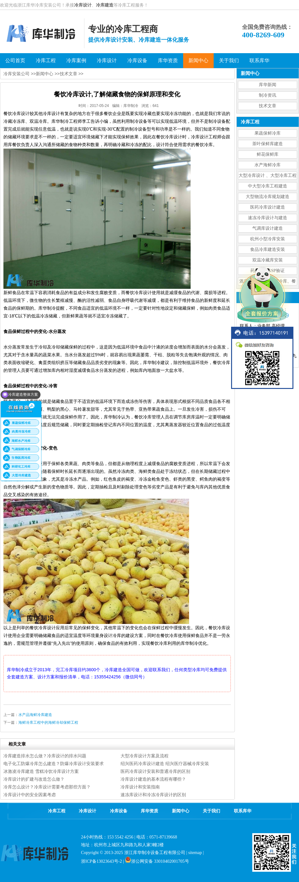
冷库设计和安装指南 (140, 786)
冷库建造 (104, 4)
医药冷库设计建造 (267, 207)
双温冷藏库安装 (267, 260)
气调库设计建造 (267, 228)
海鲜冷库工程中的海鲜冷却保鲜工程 (48, 722)
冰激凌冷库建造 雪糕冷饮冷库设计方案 (41, 771)
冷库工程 (56, 811)
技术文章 (267, 106)
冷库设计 (83, 4)
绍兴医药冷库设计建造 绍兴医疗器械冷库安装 (165, 763)
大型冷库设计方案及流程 (144, 755)
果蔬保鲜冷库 (267, 133)
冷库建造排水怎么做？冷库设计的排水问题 (44, 755)
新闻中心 (44, 73)
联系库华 (242, 811)
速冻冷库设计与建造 (267, 217)
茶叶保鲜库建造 (267, 143)
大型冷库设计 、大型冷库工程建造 (268, 176)
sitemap (195, 852)
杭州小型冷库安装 (267, 239)
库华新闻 (267, 84)
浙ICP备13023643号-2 (101, 861)
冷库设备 (118, 811)
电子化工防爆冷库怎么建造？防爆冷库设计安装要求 (53, 763)
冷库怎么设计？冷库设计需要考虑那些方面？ (47, 786)
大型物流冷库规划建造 (267, 196)
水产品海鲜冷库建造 (35, 715)
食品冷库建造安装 (267, 249)
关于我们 (211, 811)
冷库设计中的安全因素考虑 (29, 794)
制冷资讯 (267, 95)
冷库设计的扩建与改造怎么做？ (33, 779)
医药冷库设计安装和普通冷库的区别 (155, 771)
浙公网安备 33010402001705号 (157, 861)
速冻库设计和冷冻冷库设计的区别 (153, 794)
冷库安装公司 (16, 73)
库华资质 (149, 811)
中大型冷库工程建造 (267, 186)
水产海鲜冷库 (267, 165)
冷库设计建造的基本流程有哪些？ (153, 779)
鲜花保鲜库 (267, 154)
